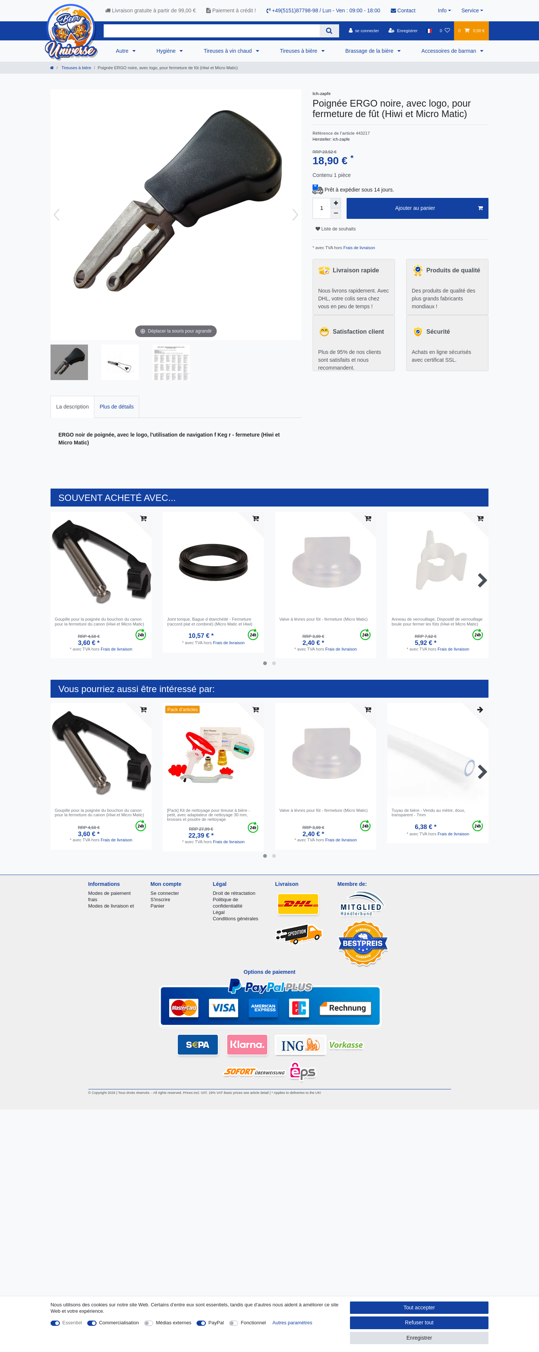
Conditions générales (236, 918)
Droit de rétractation (234, 893)
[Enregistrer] (403, 30)
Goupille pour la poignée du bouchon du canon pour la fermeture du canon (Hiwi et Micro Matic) (99, 621)
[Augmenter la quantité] (336, 203)
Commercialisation (119, 1322)
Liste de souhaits (336, 229)
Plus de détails (117, 407)
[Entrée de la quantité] (322, 208)
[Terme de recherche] (212, 30)
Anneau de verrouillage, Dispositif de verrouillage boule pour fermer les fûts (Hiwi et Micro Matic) (437, 621)
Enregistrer (419, 1338)
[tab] (72, 407)
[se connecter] (364, 30)
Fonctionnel (253, 1322)
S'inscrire (160, 899)
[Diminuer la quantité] (336, 213)
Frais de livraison (358, 247)
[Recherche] (329, 30)
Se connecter (164, 893)
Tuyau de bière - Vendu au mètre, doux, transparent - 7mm (428, 812)
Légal (219, 912)
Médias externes (173, 1322)
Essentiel (72, 1322)
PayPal (216, 1322)
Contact (403, 10)
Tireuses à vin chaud (228, 51)
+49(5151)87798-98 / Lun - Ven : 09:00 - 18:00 (323, 10)
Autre (123, 51)
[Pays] (429, 30)
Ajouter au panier (439, 208)
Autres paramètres (292, 1322)
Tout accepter (419, 1307)
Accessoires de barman (449, 51)
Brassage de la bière (370, 51)
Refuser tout (419, 1322)
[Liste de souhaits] (445, 30)
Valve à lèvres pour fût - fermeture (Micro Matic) (323, 619)
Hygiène (166, 51)
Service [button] (470, 10)
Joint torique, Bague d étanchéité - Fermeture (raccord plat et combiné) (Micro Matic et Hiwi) (209, 621)
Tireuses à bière (299, 51)
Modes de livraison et (111, 906)
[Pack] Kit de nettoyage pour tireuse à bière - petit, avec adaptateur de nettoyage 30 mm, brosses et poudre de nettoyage (208, 815)
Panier (157, 906)
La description (72, 407)
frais (92, 899)
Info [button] (442, 10)
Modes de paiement (109, 893)
